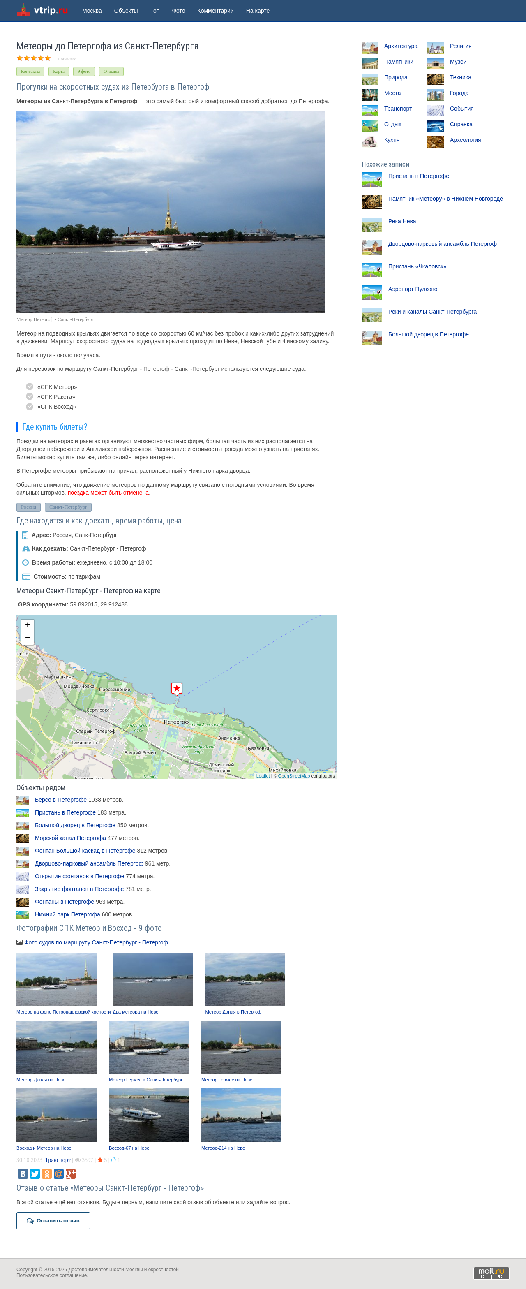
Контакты (30, 71)
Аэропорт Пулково (413, 289)
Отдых (392, 124)
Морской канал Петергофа (70, 838)
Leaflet (263, 775)
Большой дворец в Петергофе (75, 825)
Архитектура (401, 46)
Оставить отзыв (53, 1220)
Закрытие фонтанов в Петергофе (79, 889)
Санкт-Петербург (68, 507)
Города (459, 93)
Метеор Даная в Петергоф (233, 1011)
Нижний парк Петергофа (67, 914)
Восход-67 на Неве (129, 1148)
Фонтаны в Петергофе (64, 901)
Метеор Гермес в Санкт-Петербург (145, 1079)
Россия (28, 507)
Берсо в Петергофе (61, 799)
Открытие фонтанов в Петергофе (80, 876)
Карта (59, 71)
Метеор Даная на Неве (40, 1079)
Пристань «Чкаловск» (417, 266)
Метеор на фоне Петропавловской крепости (63, 1011)
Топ (155, 10)
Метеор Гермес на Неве (226, 1079)
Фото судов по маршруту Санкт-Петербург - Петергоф (96, 942)
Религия (461, 46)
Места (392, 93)
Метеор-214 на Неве (223, 1148)
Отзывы (111, 71)
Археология (465, 140)
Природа (396, 77)
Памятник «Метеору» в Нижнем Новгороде (445, 198)
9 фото (84, 71)
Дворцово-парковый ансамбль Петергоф (89, 863)
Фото (178, 10)
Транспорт (57, 1160)
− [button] (27, 638)
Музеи (458, 61)
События (462, 108)
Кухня (391, 140)
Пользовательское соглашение (51, 1275)
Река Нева (402, 221)
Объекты (126, 10)
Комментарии (216, 10)
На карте (258, 10)
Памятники (398, 61)
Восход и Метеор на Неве (44, 1148)
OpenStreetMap (294, 775)
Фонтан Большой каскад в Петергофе (85, 850)
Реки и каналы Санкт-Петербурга (432, 311)
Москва (92, 10)
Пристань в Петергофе (65, 812)
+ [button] (27, 626)
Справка (461, 124)
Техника (460, 77)
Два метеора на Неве (135, 1011)
